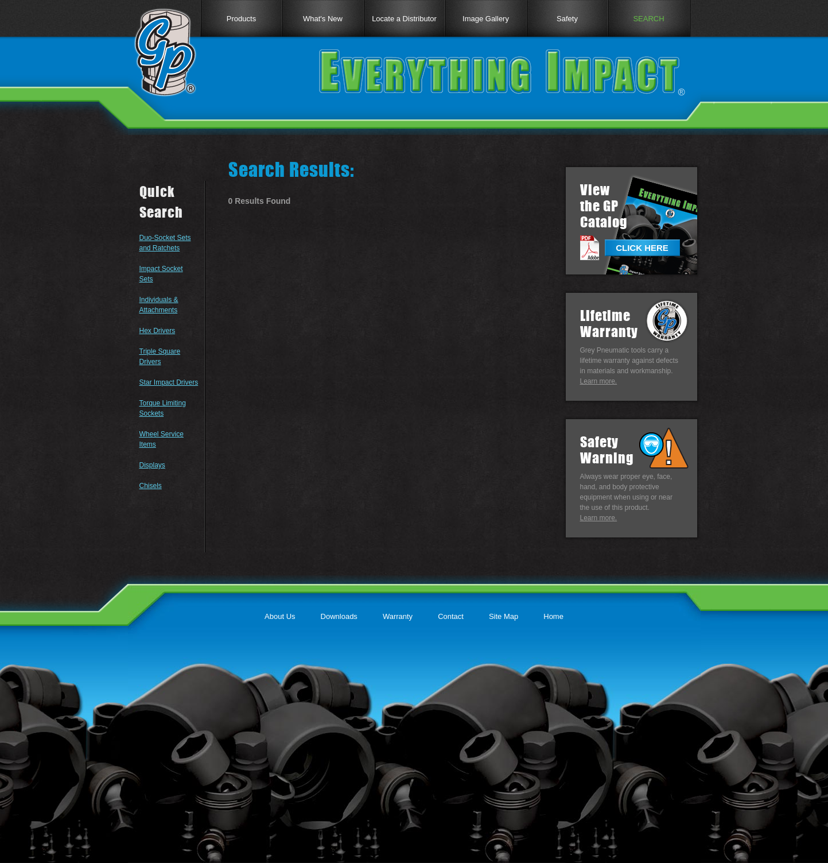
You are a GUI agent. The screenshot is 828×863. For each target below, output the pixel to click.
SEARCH (648, 18)
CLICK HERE (642, 248)
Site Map (503, 616)
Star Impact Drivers (169, 382)
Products (241, 18)
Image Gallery (485, 18)
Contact (451, 616)
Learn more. (598, 381)
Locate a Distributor (404, 18)
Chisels (150, 486)
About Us (280, 616)
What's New (323, 18)
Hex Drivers (157, 331)
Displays (152, 465)
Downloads (339, 616)
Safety (567, 18)
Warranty (398, 616)
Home (553, 616)
